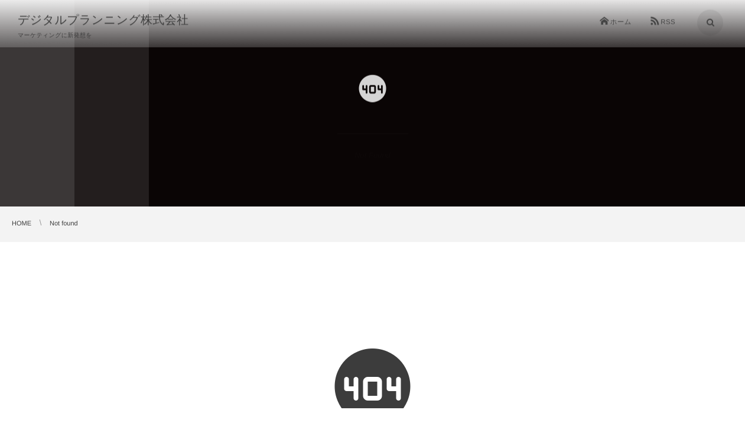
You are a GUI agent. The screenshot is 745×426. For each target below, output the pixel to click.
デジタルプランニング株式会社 (103, 19)
